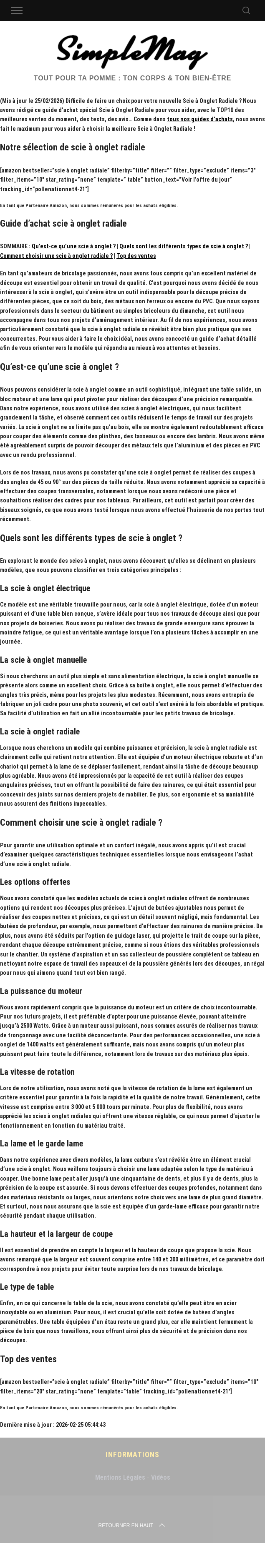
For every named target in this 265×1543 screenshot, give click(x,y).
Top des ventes (136, 255)
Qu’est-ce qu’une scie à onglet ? (74, 246)
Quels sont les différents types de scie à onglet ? (183, 246)
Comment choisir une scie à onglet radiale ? (56, 255)
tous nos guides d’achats (200, 119)
